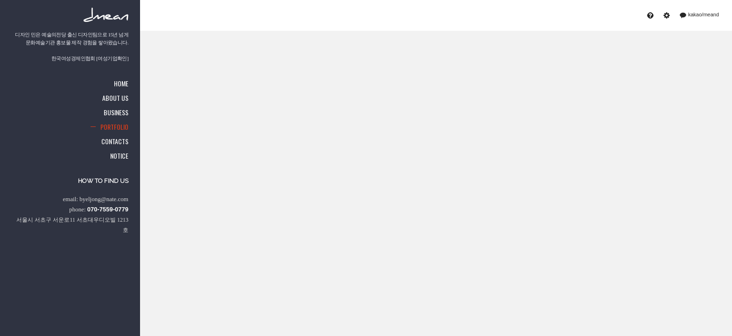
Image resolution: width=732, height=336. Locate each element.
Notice (119, 156)
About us (115, 98)
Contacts (114, 141)
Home (121, 83)
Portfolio (114, 127)
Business (116, 112)
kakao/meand (700, 14)
